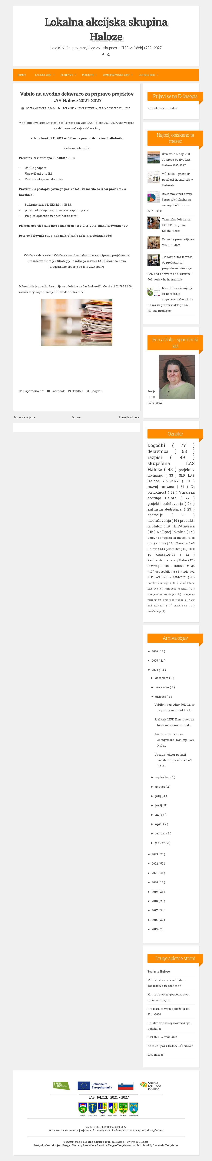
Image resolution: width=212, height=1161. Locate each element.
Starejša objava (128, 417)
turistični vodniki (176, 588)
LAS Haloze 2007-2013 (162, 1037)
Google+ (94, 391)
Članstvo (67, 74)
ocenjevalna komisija (161, 594)
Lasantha (89, 1145)
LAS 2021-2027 (43, 74)
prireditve (173, 549)
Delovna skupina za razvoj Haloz (171, 537)
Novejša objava (24, 417)
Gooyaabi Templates (165, 1145)
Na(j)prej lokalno (172, 532)
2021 (155, 873)
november (162, 687)
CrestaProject (53, 1145)
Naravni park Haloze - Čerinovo (170, 1046)
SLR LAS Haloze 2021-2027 (114, 107)
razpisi (158, 457)
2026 (155, 651)
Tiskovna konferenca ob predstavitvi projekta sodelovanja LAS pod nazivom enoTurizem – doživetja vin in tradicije (170, 268)
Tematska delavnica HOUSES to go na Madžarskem (176, 225)
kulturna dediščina (165, 509)
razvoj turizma (162, 486)
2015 (155, 929)
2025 (155, 660)
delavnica (70, 107)
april (159, 824)
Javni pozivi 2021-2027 (116, 74)
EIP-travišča (184, 526)
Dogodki (159, 445)
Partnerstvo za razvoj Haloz (167, 560)
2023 (155, 854)
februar (160, 833)
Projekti (88, 74)
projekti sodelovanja (166, 503)
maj (158, 814)
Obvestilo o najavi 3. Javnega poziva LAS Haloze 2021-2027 (176, 159)
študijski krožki (173, 600)
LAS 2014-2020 (147, 74)
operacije (159, 515)
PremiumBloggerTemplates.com (116, 1145)
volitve (161, 543)
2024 (155, 670)
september (163, 777)
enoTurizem (181, 605)
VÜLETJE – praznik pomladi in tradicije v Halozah (177, 179)
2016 (155, 920)
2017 (155, 910)
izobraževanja (88, 107)
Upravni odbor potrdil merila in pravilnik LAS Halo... (173, 760)
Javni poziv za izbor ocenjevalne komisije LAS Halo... (174, 739)
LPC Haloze (155, 1054)
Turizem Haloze (158, 971)
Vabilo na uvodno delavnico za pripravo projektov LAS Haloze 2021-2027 (76, 96)
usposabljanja (165, 571)
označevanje (154, 611)
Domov (22, 74)
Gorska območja (159, 583)
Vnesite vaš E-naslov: (162, 108)
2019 (155, 892)
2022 (155, 863)
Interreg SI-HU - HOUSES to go (171, 566)
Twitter (75, 391)
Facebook (56, 391)
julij (158, 796)
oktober (161, 696)
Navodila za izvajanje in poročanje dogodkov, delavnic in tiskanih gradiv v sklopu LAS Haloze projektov (170, 299)
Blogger (143, 1141)
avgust (160, 786)
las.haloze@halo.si (152, 1130)
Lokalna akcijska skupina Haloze (106, 28)
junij (159, 805)
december (162, 678)
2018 (155, 901)
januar (160, 843)
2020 (155, 882)
